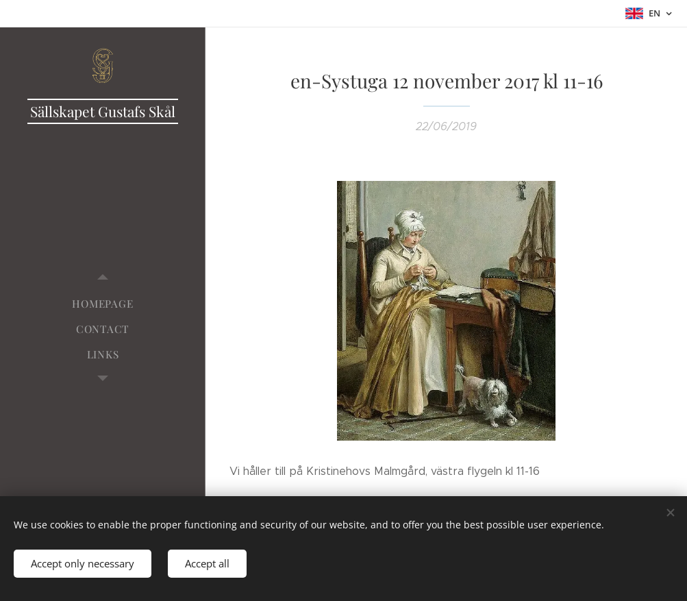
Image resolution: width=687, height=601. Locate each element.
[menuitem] (102, 304)
